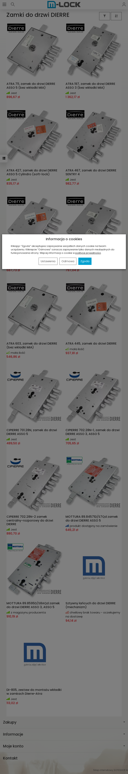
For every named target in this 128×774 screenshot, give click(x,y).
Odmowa (68, 261)
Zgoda (84, 261)
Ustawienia (48, 261)
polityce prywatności (88, 253)
